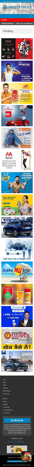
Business (5, 388)
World (4, 385)
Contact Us (11, 465)
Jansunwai (19, 1)
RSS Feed (22, 465)
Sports (5, 401)
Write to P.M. (5, 1)
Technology (6, 407)
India (4, 382)
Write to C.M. (12, 1)
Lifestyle (5, 404)
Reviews (5, 398)
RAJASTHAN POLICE (27, 1)
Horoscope (6, 393)
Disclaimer (28, 465)
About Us (5, 465)
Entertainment (7, 391)
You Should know (8, 410)
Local (4, 379)
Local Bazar (6, 413)
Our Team (17, 465)
